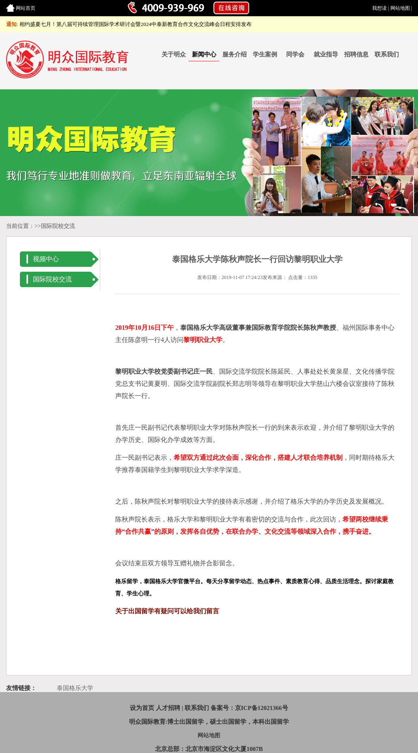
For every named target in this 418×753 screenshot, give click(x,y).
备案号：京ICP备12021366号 (249, 708)
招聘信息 (356, 54)
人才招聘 (168, 708)
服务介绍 (234, 54)
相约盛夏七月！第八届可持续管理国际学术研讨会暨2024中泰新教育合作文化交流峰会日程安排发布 (135, 24)
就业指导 (326, 54)
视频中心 (46, 258)
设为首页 (142, 708)
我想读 (379, 8)
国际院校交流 (58, 226)
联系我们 (387, 54)
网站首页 (25, 8)
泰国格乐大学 (75, 688)
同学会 (295, 54)
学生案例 (265, 54)
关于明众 (174, 54)
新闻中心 (204, 54)
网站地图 (400, 8)
